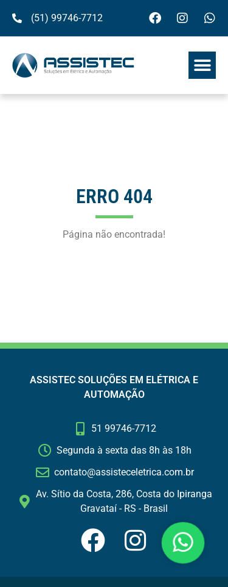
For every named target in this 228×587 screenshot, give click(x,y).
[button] (202, 65)
